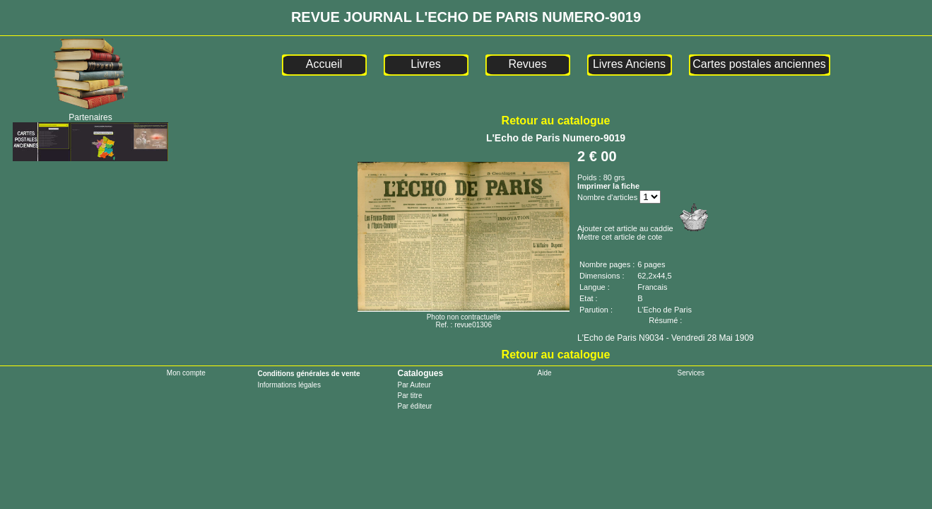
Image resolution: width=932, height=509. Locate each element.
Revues (527, 64)
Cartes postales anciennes (759, 64)
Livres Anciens (629, 64)
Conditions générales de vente (308, 374)
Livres (426, 64)
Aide (545, 373)
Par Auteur (413, 385)
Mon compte (186, 373)
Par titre (409, 395)
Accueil (324, 64)
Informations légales (289, 385)
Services (691, 373)
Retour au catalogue (556, 121)
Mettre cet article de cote (619, 237)
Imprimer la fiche (608, 186)
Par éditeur (414, 406)
